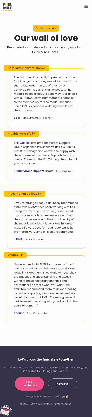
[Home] (7, 7)
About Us (62, 383)
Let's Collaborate (29, 383)
